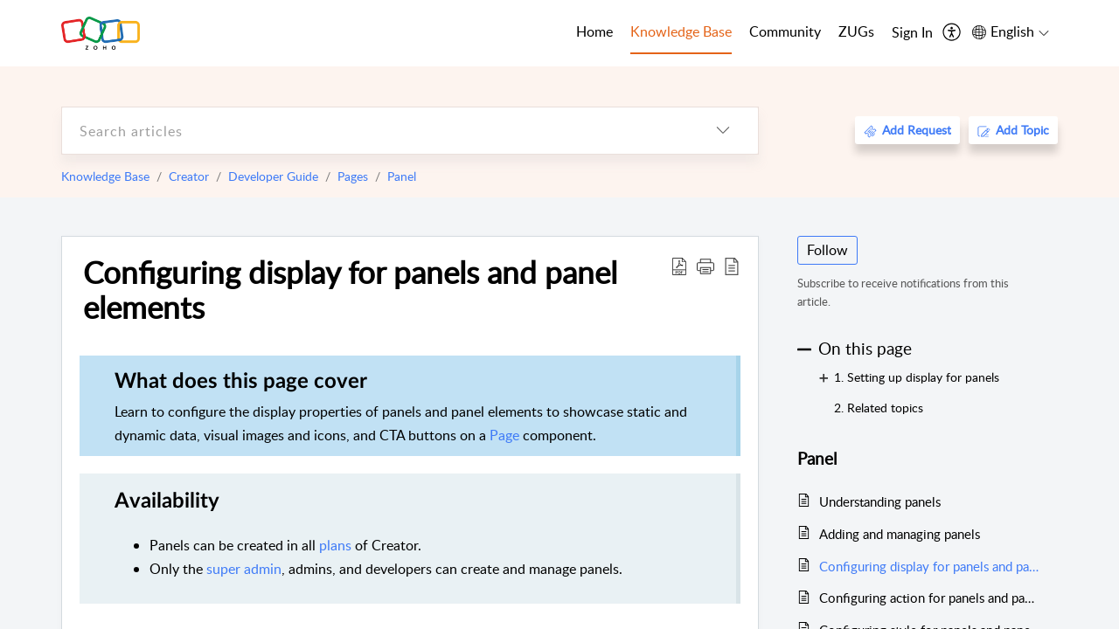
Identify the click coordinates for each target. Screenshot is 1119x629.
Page (504, 435)
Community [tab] (785, 31)
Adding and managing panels (899, 534)
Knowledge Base (105, 176)
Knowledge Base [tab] (681, 31)
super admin (243, 568)
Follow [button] (827, 249)
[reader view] (731, 265)
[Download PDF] (679, 265)
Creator (189, 176)
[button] (705, 265)
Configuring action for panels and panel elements (929, 597)
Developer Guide (273, 176)
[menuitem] (912, 33)
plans (335, 545)
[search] (375, 130)
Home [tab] (594, 31)
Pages (352, 176)
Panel (401, 176)
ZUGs (856, 31)
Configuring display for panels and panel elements (350, 289)
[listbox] (723, 130)
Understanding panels (880, 501)
